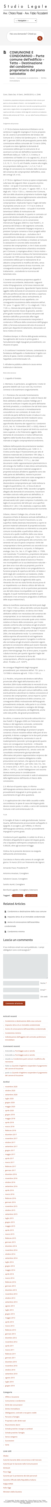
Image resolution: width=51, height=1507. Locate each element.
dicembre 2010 (11, 1362)
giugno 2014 (10, 1266)
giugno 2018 (10, 1114)
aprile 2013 (9, 1322)
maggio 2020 (10, 1106)
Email (43, 990)
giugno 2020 (10, 1102)
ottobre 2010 (10, 1370)
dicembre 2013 (11, 1290)
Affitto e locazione (12, 1397)
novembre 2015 (11, 1206)
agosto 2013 (10, 1306)
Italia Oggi (7, 1488)
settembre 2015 (11, 1214)
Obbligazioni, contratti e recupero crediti (20, 1413)
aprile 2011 (9, 1346)
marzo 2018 (9, 1126)
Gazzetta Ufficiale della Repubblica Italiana (19, 1480)
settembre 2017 (11, 1146)
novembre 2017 (11, 1138)
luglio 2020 (9, 1098)
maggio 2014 (10, 1270)
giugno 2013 (10, 1314)
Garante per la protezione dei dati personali (20, 1476)
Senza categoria (11, 1437)
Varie (7, 1445)
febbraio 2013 (10, 1330)
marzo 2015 (9, 1234)
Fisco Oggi (7, 1472)
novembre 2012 (11, 1342)
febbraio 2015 (10, 1238)
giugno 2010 (10, 1386)
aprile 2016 (9, 1190)
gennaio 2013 (10, 1334)
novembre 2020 (11, 1086)
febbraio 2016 (10, 1198)
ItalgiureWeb (8, 1484)
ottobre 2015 (10, 1210)
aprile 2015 (9, 1230)
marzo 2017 (9, 1162)
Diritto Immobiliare (12, 1409)
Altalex (5, 1456)
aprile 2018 (9, 1122)
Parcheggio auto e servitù (25, 1051)
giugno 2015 (10, 1222)
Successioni (9, 1441)
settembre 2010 (11, 1374)
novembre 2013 (11, 1294)
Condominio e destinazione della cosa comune (25, 911)
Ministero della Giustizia (12, 1492)
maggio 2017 (10, 1154)
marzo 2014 (9, 1278)
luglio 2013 (9, 1310)
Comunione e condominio (27, 78)
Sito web (44, 996)
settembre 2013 (11, 1302)
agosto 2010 (10, 1378)
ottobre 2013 (10, 1298)
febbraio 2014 (10, 1282)
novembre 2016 (11, 1178)
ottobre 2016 (10, 1182)
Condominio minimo (14, 931)
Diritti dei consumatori (14, 1405)
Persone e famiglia (12, 1417)
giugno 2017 (10, 1150)
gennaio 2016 (10, 1202)
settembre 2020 (11, 1094)
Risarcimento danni (12, 1425)
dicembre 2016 (11, 1174)
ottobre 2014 (10, 1254)
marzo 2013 (9, 1326)
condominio (18, 896)
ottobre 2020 (10, 1090)
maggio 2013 (10, 1318)
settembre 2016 (11, 1186)
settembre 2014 (11, 1258)
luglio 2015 (9, 1218)
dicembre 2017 (11, 1134)
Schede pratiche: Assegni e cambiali (19, 1429)
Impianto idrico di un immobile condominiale (24, 917)
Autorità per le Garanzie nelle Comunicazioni (20, 1464)
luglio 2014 (9, 1262)
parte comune (31, 896)
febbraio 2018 (10, 1130)
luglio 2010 (9, 1382)
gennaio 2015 (10, 1242)
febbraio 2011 (10, 1354)
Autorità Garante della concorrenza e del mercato (22, 1460)
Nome (43, 983)
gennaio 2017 (10, 1170)
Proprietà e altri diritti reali (15, 1421)
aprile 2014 (9, 1274)
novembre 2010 (11, 1366)
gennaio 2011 (10, 1358)
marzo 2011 (9, 1350)
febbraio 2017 (10, 1166)
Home (12, 78)
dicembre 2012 (11, 1338)
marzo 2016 (9, 1194)
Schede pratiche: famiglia (15, 1433)
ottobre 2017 (10, 1142)
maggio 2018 (10, 1118)
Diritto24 (6, 1468)
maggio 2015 (10, 1226)
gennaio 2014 (10, 1286)
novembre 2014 (11, 1250)
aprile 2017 (9, 1158)
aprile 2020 (9, 1110)
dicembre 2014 (11, 1246)
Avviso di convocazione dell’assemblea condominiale (21, 924)
